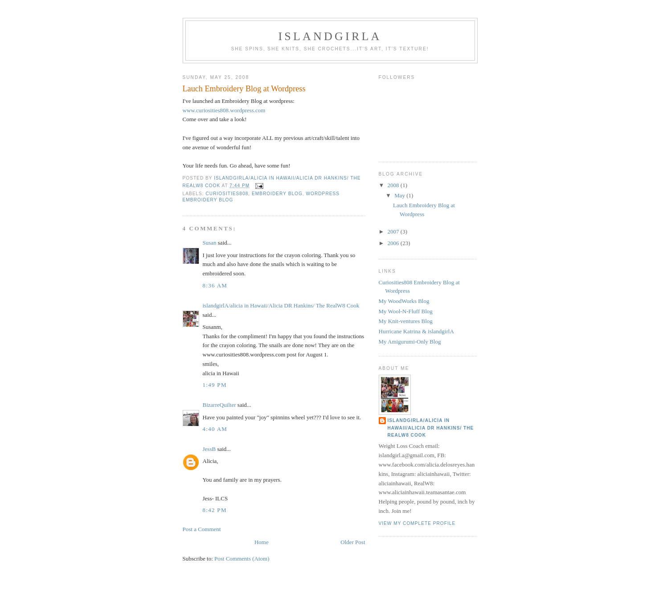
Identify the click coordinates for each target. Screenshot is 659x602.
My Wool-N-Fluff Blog (406, 311)
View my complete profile (417, 523)
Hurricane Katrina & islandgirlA (416, 331)
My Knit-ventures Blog (406, 321)
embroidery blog (277, 193)
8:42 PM (215, 510)
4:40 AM (215, 429)
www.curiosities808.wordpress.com (224, 110)
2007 (394, 231)
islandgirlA (330, 36)
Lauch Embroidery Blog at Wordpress (244, 88)
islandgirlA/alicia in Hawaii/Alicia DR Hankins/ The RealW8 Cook (281, 305)
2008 (394, 185)
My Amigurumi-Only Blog (410, 341)
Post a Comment (202, 529)
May (400, 195)
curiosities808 (227, 193)
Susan (210, 242)
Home (261, 542)
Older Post (352, 542)
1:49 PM (215, 384)
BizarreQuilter (219, 404)
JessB (209, 449)
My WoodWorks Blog (404, 301)
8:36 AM (215, 285)
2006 (394, 243)
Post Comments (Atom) (242, 558)
